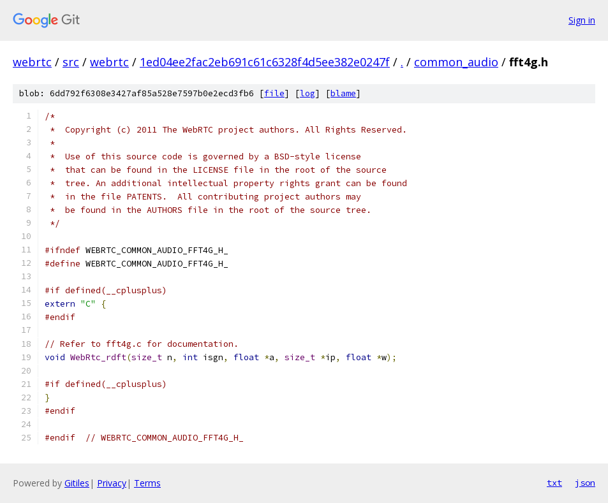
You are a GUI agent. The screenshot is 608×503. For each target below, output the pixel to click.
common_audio (456, 61)
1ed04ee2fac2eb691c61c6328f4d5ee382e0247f (265, 61)
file (274, 93)
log (307, 93)
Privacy (111, 483)
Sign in (581, 20)
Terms (147, 483)
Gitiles (76, 483)
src (71, 61)
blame (343, 93)
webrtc (32, 61)
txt (554, 482)
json (585, 482)
